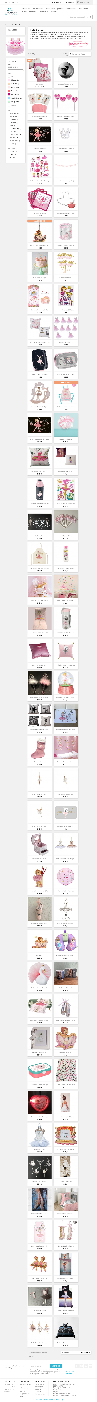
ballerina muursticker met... (66, 600)
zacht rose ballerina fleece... (39, 1020)
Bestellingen (39, 1387)
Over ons (22, 1391)
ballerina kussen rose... (39, 665)
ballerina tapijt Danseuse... (66, 826)
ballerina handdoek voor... (65, 1117)
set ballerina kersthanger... (39, 1343)
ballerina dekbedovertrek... (65, 1214)
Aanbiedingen (8, 1384)
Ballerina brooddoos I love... (66, 374)
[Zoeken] (81, 17)
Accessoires (71, 9)
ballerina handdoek (66, 1181)
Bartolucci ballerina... (66, 1052)
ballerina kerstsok (39, 762)
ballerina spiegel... (40, 536)
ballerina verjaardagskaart (39, 116)
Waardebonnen (40, 1394)
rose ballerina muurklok (66, 891)
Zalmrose (15, 84)
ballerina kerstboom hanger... (65, 859)
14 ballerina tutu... (66, 536)
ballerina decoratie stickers (66, 762)
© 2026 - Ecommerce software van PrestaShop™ (48, 1399)
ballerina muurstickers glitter (65, 504)
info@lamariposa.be (68, 1395)
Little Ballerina (15, 135)
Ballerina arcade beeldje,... (39, 407)
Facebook (77, 1366)
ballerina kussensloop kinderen (39, 342)
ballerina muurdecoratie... (39, 923)
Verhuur (32, 11)
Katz (12, 126)
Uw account (40, 1381)
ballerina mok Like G (65, 988)
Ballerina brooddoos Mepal (39, 1085)
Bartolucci (14, 114)
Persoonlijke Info (40, 1384)
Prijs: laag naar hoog (80, 54)
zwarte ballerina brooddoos (39, 374)
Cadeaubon (43, 11)
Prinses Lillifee (15, 138)
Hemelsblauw (16, 98)
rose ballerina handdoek (40, 633)
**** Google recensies (69, 1372)
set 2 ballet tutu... (39, 1149)
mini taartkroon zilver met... (66, 148)
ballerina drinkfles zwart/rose (39, 504)
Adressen (38, 1391)
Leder (13, 154)
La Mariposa (15, 129)
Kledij (24, 11)
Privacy (22, 1396)
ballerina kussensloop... (66, 471)
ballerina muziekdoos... (39, 859)
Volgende (86, 1352)
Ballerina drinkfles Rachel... (66, 568)
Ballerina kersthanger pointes (65, 1020)
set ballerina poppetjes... (40, 278)
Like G (13, 132)
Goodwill (14, 123)
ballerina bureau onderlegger (39, 439)
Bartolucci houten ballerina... (39, 245)
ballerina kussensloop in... (39, 471)
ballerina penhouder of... (40, 891)
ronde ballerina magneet (66, 84)
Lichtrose (15, 80)
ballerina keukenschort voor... (39, 568)
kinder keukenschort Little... (66, 407)
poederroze (15, 87)
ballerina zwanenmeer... (39, 794)
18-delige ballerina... (65, 439)
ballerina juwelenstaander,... (66, 923)
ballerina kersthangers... (40, 1181)
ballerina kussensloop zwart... (39, 729)
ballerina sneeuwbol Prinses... (65, 697)
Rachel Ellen (15, 141)
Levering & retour (25, 1384)
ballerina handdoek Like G (39, 1214)
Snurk (13, 144)
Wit (13, 76)
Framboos (15, 94)
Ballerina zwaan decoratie (39, 988)
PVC (12, 157)
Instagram (90, 1366)
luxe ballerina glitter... (39, 1310)
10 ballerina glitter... (65, 278)
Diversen (14, 120)
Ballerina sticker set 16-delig (39, 181)
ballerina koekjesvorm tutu (66, 213)
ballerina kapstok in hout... (39, 1278)
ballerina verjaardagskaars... (66, 116)
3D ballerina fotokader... (39, 1052)
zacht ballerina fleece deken (66, 1085)
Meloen (14, 91)
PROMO (54, 11)
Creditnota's (38, 1389)
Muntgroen (15, 102)
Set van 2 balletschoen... (66, 1246)
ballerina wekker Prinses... (39, 1117)
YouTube (81, 1366)
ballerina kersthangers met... (39, 697)
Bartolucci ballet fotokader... (66, 1149)
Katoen (13, 151)
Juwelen (60, 9)
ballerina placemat (40, 148)
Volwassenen (38, 9)
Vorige (65, 1352)
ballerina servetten (40, 213)
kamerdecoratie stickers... (66, 310)
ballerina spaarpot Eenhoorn (66, 245)
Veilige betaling (25, 1394)
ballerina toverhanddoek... (39, 310)
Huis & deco (83, 9)
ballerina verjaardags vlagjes (66, 181)
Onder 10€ (26, 9)
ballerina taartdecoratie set (39, 600)
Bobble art (14, 117)
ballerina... (39, 84)
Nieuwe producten (10, 1387)
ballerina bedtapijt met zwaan (65, 729)
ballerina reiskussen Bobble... (65, 955)
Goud (13, 105)
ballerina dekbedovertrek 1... (66, 1310)
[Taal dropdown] (56, 2)
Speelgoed (50, 9)
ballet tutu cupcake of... (66, 342)
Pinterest (86, 1366)
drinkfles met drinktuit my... (66, 633)
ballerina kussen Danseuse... (66, 665)
